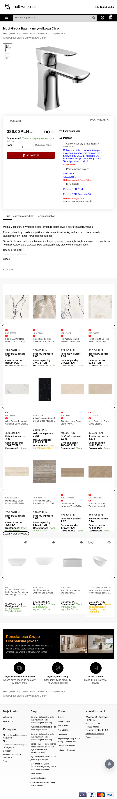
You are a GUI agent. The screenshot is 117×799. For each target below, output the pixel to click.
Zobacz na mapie (92, 737)
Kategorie (7, 18)
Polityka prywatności (66, 746)
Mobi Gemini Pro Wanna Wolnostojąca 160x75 (16, 593)
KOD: (93, 120)
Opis (7, 216)
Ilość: (10, 145)
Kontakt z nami (64, 721)
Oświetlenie (7, 751)
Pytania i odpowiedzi (66, 750)
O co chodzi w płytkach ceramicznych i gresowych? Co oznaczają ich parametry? (43, 767)
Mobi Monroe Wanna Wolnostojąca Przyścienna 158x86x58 (72, 591)
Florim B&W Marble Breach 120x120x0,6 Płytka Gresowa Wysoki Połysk (72, 340)
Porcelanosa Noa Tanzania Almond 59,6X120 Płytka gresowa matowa (97, 505)
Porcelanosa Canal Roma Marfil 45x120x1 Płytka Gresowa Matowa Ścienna (16, 502)
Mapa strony (63, 730)
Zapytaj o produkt (23, 216)
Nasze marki (63, 726)
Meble (5, 761)
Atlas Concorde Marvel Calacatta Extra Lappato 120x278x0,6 (16, 422)
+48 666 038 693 (92, 727)
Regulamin (62, 734)
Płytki (5, 741)
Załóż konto (7, 721)
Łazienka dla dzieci (38, 778)
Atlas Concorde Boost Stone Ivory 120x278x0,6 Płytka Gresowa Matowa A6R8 (72, 422)
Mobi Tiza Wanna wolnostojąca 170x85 (43, 591)
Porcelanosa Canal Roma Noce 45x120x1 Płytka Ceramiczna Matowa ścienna (43, 502)
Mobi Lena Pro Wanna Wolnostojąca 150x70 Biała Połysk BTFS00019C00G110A (99, 591)
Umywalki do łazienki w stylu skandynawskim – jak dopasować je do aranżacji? (42, 720)
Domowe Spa (8, 758)
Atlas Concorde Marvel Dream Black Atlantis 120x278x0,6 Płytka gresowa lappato (44, 419)
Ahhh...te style (36, 774)
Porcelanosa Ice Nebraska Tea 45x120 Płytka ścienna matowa (72, 505)
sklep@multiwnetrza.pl (94, 734)
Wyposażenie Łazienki (12, 754)
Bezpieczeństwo (46, 216)
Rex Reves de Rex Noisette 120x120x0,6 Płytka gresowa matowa (44, 340)
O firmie (61, 717)
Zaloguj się (7, 717)
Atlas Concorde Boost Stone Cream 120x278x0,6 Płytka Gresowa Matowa (99, 422)
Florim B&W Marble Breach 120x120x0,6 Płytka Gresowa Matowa (16, 340)
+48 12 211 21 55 (104, 7)
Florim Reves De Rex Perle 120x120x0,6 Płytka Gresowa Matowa (100, 340)
